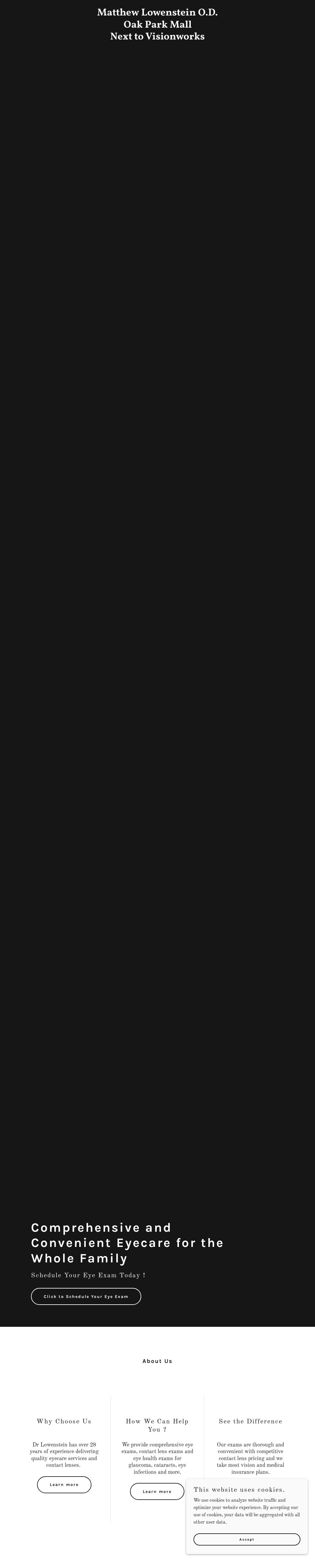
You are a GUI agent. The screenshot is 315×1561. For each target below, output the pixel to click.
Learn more (64, 1484)
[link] (157, 38)
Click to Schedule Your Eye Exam (86, 1296)
